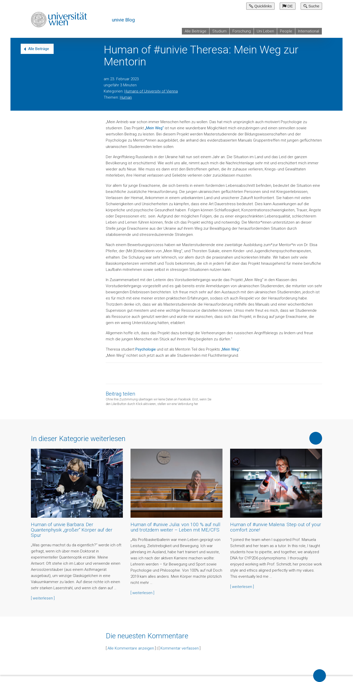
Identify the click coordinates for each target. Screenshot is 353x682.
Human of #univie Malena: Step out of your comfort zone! (275, 527)
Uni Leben (265, 31)
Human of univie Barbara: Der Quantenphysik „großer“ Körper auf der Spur (71, 530)
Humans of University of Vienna (151, 91)
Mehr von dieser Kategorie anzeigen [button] (315, 438)
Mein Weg (230, 349)
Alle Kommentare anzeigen (131, 648)
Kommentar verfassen (179, 648)
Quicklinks (260, 6)
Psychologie (145, 349)
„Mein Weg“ (154, 128)
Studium (219, 31)
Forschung (241, 31)
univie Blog (123, 19)
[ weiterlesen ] (43, 598)
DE (288, 6)
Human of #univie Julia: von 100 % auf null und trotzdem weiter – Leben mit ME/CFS (175, 527)
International (308, 31)
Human (126, 97)
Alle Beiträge (195, 31)
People (286, 31)
